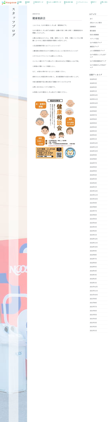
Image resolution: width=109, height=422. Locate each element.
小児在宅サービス (38, 2)
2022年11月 (94, 243)
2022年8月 (93, 255)
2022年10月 (94, 247)
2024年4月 (93, 175)
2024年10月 (94, 151)
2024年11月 (94, 147)
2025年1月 (93, 139)
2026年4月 (93, 79)
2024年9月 (93, 155)
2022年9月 (93, 251)
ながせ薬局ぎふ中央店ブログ (98, 66)
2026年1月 (93, 91)
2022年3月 (93, 275)
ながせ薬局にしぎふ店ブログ (98, 55)
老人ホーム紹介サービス (54, 2)
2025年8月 (93, 111)
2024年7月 (93, 163)
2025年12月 (94, 95)
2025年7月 (93, 115)
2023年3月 (93, 227)
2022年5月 (93, 267)
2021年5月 (93, 315)
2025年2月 (93, 135)
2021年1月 (93, 330)
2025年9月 (93, 107)
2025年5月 (93, 123)
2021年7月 (93, 306)
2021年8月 (93, 303)
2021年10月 (94, 295)
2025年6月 (93, 119)
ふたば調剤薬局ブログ (97, 50)
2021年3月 (93, 322)
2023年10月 (94, 199)
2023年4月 (93, 223)
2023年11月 (94, 195)
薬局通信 (93, 31)
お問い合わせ (103, 2)
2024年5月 (93, 171)
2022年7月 (93, 259)
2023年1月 (93, 235)
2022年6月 (93, 263)
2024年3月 (93, 179)
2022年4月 (93, 271)
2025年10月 (94, 103)
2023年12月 (94, 191)
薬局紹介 (27, 2)
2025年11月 (94, 99)
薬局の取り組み (68, 2)
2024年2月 (93, 183)
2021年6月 (93, 311)
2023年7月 (93, 211)
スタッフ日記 (94, 38)
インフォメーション (82, 2)
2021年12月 (94, 287)
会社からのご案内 (96, 22)
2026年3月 (93, 83)
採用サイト (94, 2)
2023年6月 (93, 215)
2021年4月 (93, 318)
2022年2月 (93, 279)
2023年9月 (93, 203)
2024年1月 (93, 187)
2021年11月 (94, 291)
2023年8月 (93, 207)
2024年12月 (94, 143)
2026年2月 (93, 87)
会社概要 (19, 2)
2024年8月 (93, 159)
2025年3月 (93, 131)
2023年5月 (93, 219)
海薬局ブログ (94, 46)
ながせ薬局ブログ (96, 42)
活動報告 (93, 26)
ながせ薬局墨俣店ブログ (98, 61)
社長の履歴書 (94, 35)
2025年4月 (93, 127)
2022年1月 (93, 283)
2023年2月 (93, 231)
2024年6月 (93, 167)
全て (91, 19)
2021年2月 (93, 326)
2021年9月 (93, 299)
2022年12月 (94, 239)
